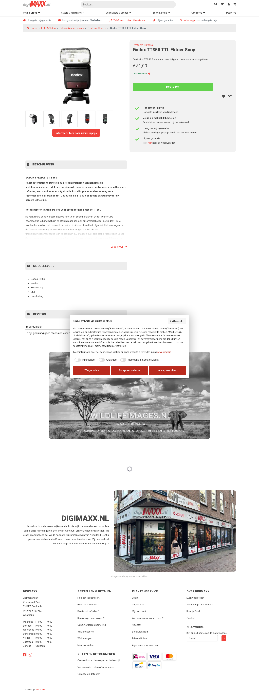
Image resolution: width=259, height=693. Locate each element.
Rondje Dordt (193, 611)
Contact (190, 618)
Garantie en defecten (88, 674)
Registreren (138, 604)
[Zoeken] (128, 4)
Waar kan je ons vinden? (199, 604)
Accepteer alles (167, 370)
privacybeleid (164, 352)
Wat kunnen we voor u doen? (148, 618)
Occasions (196, 12)
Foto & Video (30, 12)
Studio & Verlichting (71, 12)
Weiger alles (91, 370)
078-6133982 (34, 610)
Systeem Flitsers (143, 45)
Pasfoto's (231, 12)
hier (150, 142)
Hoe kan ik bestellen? (88, 597)
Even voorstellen (195, 597)
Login (135, 597)
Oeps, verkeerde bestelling (91, 624)
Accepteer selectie (129, 370)
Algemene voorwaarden (145, 645)
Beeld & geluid (160, 12)
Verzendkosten (85, 631)
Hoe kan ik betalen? (88, 604)
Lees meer (119, 246)
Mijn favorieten (85, 645)
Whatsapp (189, 20)
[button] (149, 74)
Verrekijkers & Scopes (117, 12)
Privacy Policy (139, 638)
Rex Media (40, 690)
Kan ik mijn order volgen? (91, 618)
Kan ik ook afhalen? (88, 611)
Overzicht (177, 321)
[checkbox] (84, 360)
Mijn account (139, 611)
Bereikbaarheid (140, 631)
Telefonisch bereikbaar (129, 20)
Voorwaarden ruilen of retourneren (96, 667)
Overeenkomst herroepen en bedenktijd (98, 660)
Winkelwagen (84, 638)
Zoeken (172, 4)
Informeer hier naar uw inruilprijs (76, 133)
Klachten (136, 624)
